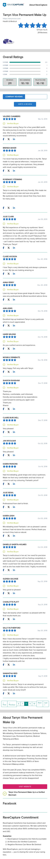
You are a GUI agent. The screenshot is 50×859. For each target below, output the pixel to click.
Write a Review (25, 104)
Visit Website (25, 786)
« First (4, 704)
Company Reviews (13, 97)
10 (34, 704)
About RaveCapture (38, 5)
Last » (45, 704)
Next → (39, 704)
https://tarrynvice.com (12, 18)
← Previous (12, 704)
